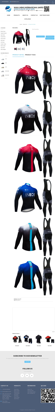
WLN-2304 (7, 71)
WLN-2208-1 (28, 345)
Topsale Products (3, 33)
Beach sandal (3, 45)
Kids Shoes (3, 40)
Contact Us (34, 15)
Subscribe (27, 361)
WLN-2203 (39, 345)
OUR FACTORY (31, 390)
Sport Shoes (16, 398)
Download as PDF (50, 38)
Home (8, 15)
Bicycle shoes (3, 31)
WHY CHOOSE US (31, 393)
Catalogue (27, 19)
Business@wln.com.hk (15, 1)
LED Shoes (3, 42)
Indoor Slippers (3, 49)
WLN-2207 (17, 345)
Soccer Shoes (3, 38)
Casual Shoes (3, 36)
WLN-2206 (50, 345)
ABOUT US (25, 15)
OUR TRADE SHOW (44, 15)
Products (17, 15)
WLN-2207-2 (18, 300)
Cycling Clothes (31, 24)
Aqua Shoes (3, 47)
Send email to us (41, 36)
